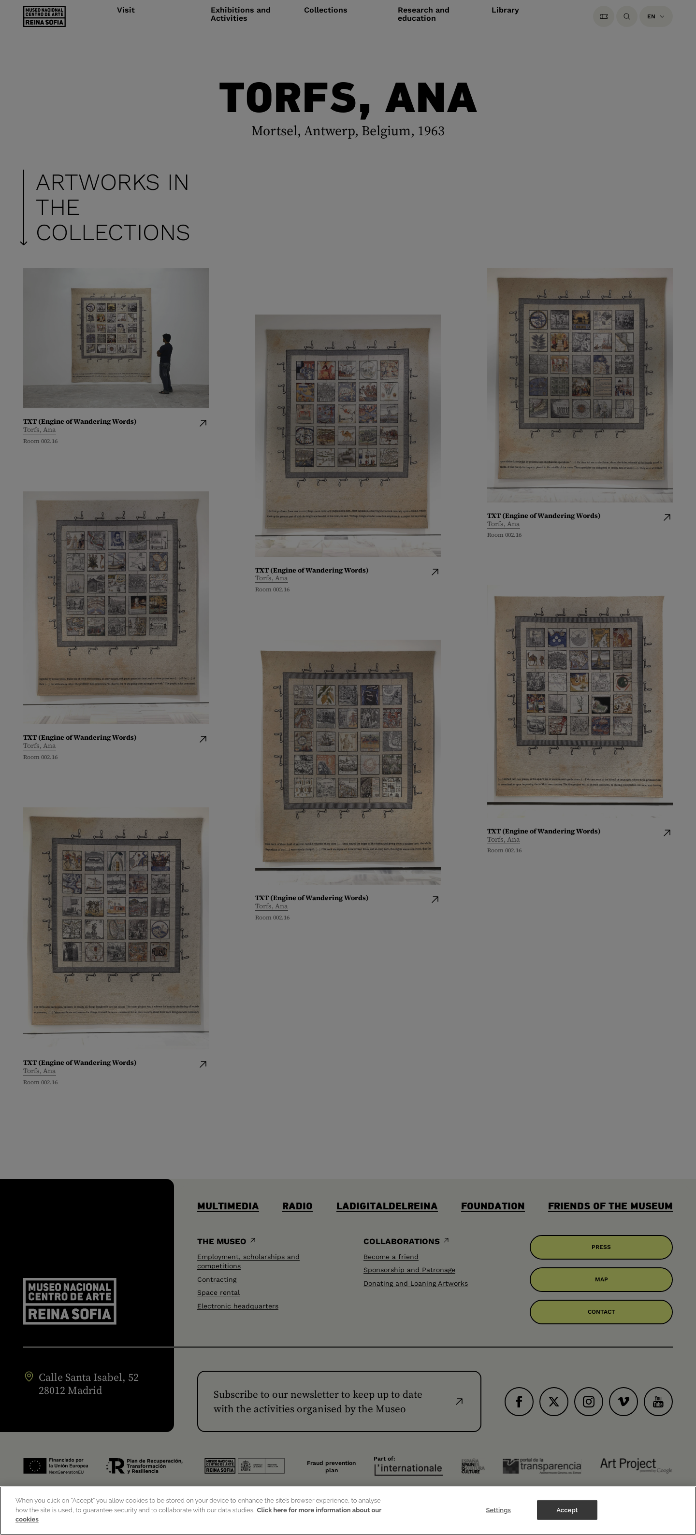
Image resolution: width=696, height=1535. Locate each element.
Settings (498, 1519)
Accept (567, 1519)
